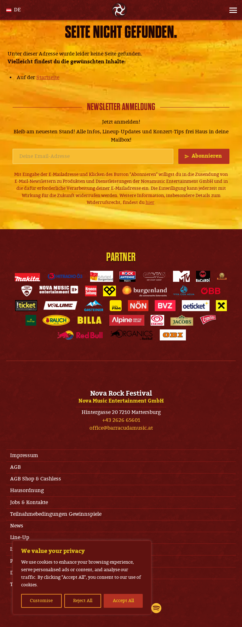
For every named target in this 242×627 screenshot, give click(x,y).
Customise (41, 600)
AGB (15, 467)
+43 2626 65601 (121, 420)
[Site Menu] (231, 10)
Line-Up (19, 537)
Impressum (24, 455)
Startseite (47, 77)
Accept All (123, 600)
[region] (82, 577)
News (16, 526)
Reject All (82, 600)
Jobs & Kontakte (29, 502)
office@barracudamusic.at (121, 428)
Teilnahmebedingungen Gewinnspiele (55, 514)
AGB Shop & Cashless (35, 479)
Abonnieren (207, 156)
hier (150, 202)
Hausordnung (27, 490)
